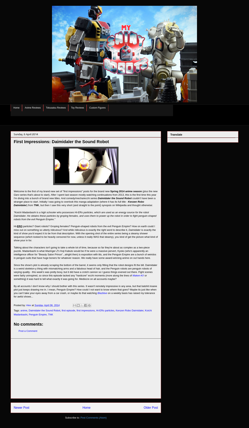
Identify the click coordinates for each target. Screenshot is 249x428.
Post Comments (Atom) (93, 417)
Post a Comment (28, 330)
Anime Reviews (33, 107)
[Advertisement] (86, 368)
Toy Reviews (77, 107)
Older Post (151, 407)
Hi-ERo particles (105, 310)
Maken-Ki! (138, 275)
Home (16, 107)
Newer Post (21, 407)
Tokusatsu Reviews (56, 107)
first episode (68, 310)
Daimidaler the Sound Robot (44, 310)
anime (23, 310)
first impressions (86, 310)
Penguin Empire (38, 314)
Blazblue (102, 293)
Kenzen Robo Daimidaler (130, 310)
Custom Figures (97, 107)
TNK (50, 314)
